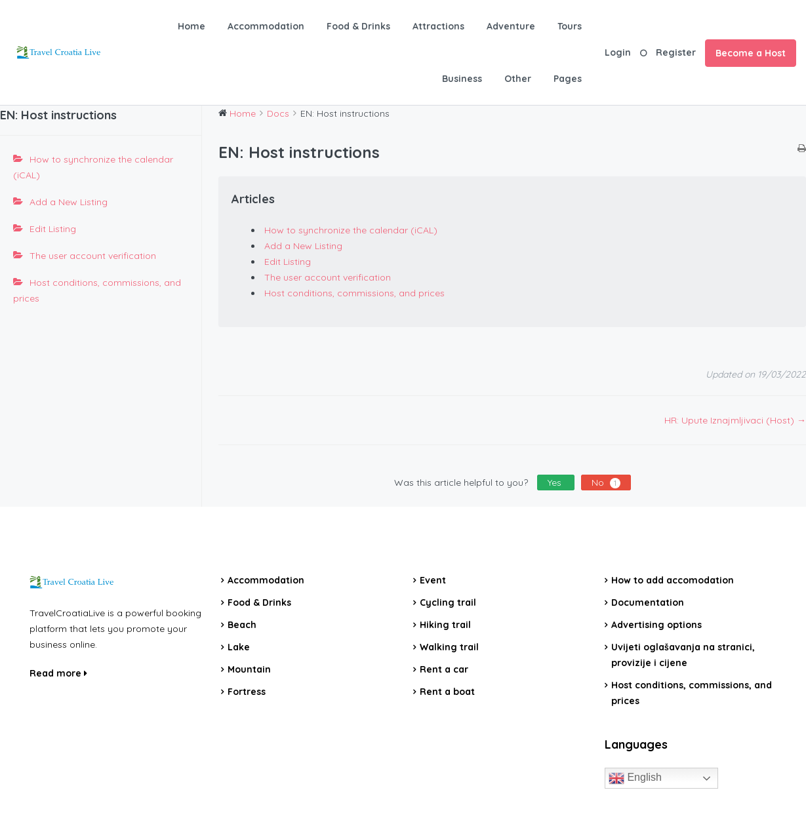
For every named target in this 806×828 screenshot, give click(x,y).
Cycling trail (448, 602)
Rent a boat (447, 692)
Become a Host (750, 53)
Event (433, 580)
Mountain (249, 669)
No (606, 482)
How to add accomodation (672, 580)
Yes (556, 482)
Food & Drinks (358, 26)
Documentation (647, 602)
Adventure (511, 26)
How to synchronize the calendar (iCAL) (93, 167)
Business (462, 79)
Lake (239, 647)
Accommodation (266, 26)
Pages (568, 79)
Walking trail (449, 647)
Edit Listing (53, 229)
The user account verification (93, 256)
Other (517, 79)
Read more (58, 673)
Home (191, 26)
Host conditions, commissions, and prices (97, 290)
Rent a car (444, 669)
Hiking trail (445, 625)
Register (676, 52)
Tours (569, 26)
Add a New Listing (69, 202)
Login (618, 52)
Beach (242, 625)
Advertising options (656, 625)
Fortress (247, 692)
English (635, 778)
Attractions (438, 26)
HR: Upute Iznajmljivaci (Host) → (735, 420)
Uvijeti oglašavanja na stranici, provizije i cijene (683, 655)
